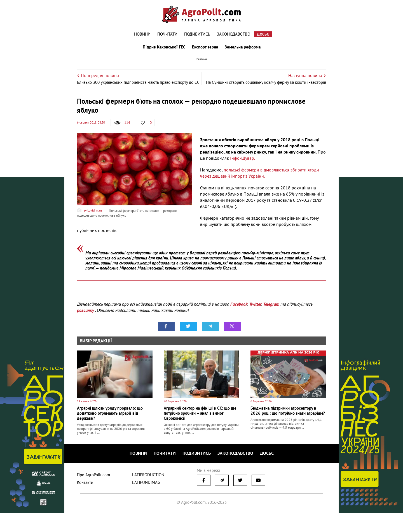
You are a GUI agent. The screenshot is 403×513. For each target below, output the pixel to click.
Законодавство (233, 34)
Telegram (271, 304)
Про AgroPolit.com (93, 474)
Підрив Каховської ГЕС (164, 47)
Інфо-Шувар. (242, 158)
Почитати (167, 34)
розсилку (86, 310)
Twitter (255, 304)
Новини (142, 34)
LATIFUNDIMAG (146, 482)
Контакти (85, 482)
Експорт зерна (205, 47)
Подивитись (197, 34)
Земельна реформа (243, 47)
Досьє (263, 34)
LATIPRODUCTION (148, 474)
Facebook (238, 304)
